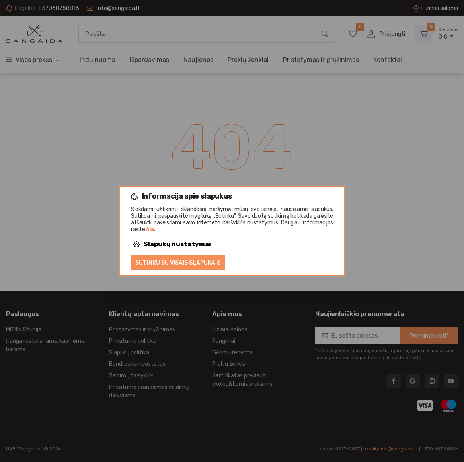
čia (150, 229)
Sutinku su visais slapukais (177, 262)
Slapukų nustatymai (172, 244)
